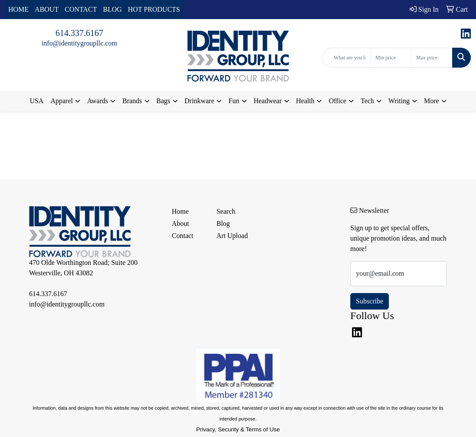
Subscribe (369, 301)
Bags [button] (163, 100)
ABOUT (47, 9)
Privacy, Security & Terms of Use (238, 429)
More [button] (431, 100)
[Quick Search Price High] (432, 58)
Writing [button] (399, 100)
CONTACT (81, 9)
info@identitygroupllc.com (79, 43)
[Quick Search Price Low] (391, 58)
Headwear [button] (268, 100)
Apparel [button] (61, 100)
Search (225, 211)
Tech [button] (367, 100)
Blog (223, 223)
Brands (132, 100)
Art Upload (232, 235)
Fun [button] (233, 100)
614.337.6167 (79, 33)
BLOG (112, 9)
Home (180, 211)
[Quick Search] (347, 58)
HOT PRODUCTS (154, 9)
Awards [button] (97, 100)
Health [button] (305, 100)
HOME (18, 9)
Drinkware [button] (199, 100)
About (180, 223)
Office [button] (337, 100)
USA (36, 100)
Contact (182, 235)
